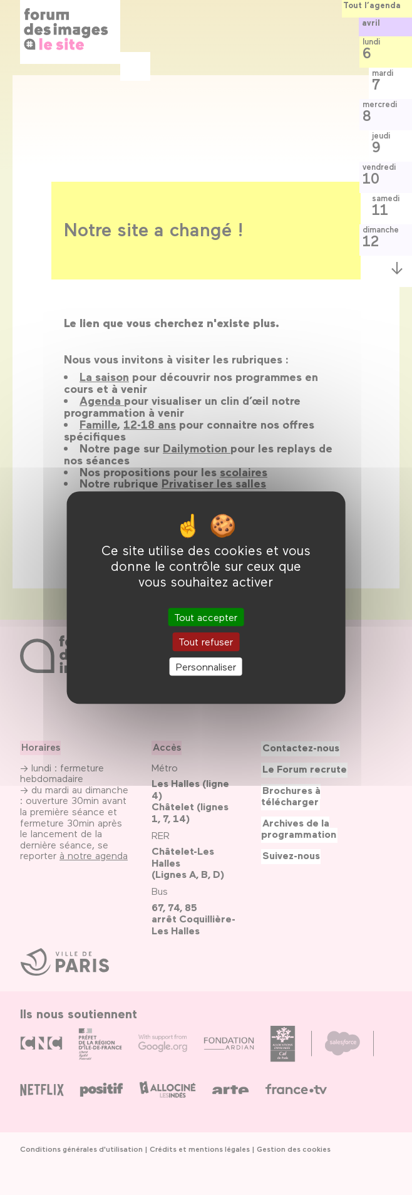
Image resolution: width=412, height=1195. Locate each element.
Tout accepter (205, 618)
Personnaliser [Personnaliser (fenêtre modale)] (206, 666)
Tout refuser (205, 642)
